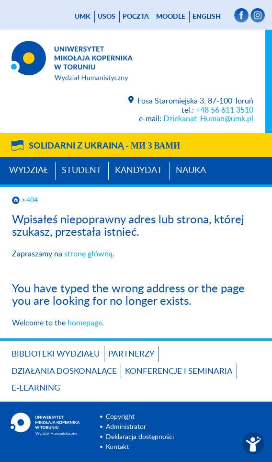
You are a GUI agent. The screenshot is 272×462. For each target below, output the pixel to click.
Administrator (126, 427)
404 (32, 200)
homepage (85, 323)
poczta (136, 16)
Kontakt (117, 447)
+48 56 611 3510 (224, 110)
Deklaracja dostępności (140, 437)
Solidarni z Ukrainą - (104, 146)
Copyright (120, 417)
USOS (106, 16)
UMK (83, 16)
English (207, 16)
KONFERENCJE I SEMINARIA (179, 371)
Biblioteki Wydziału (55, 354)
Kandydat (138, 170)
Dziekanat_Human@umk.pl (208, 119)
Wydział (28, 170)
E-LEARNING (35, 388)
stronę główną (88, 254)
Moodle (170, 16)
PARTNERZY (131, 354)
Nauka (191, 170)
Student (82, 170)
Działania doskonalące (64, 371)
